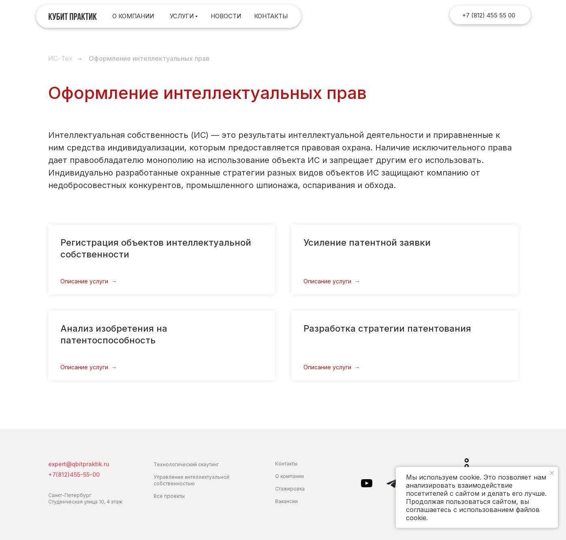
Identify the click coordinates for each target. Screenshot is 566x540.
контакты (271, 16)
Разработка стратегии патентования (387, 328)
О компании (133, 16)
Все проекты (169, 496)
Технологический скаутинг (186, 464)
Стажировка (290, 489)
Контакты (286, 464)
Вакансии (286, 501)
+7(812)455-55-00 (74, 474)
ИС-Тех (60, 58)
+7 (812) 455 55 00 (488, 15)
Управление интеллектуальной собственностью (191, 480)
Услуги (182, 16)
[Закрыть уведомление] (552, 473)
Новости (226, 16)
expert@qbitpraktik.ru (78, 464)
